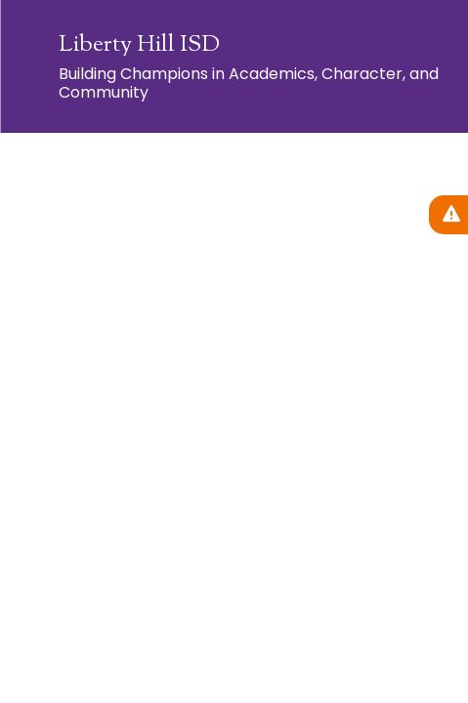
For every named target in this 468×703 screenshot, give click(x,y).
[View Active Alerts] (448, 214)
